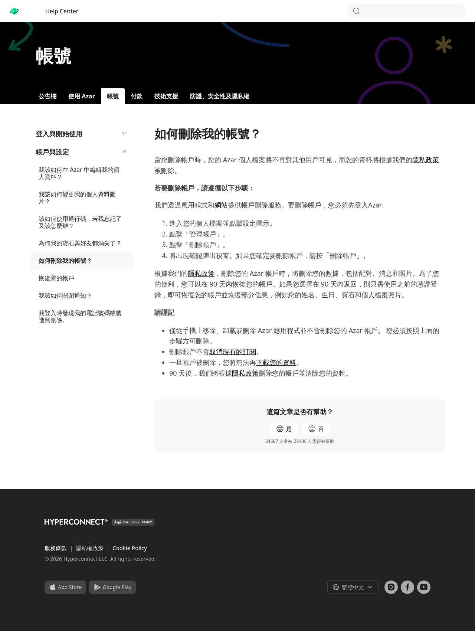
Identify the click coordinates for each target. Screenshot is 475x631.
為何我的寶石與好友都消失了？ (80, 243)
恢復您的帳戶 (56, 278)
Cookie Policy (129, 548)
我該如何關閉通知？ (65, 295)
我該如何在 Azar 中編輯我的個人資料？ (79, 173)
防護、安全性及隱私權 (219, 96)
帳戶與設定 (82, 151)
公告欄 (47, 96)
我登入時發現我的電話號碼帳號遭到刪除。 (80, 316)
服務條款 (56, 548)
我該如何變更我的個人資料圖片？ (77, 197)
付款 (136, 96)
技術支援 (166, 96)
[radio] (284, 429)
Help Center (43, 11)
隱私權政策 (90, 548)
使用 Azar (81, 96)
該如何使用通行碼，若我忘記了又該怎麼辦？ (80, 222)
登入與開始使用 (82, 133)
